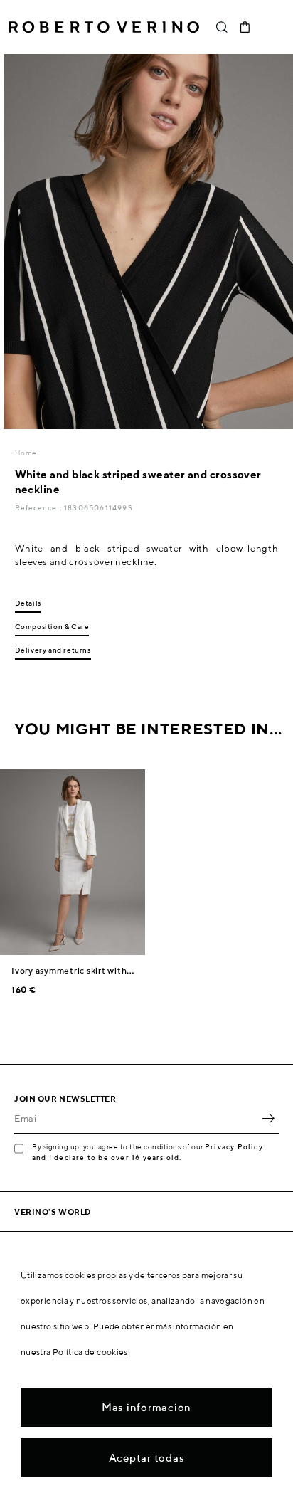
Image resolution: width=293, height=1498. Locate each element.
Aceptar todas (147, 1458)
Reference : (39, 507)
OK (268, 1118)
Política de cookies (90, 1351)
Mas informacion (146, 1407)
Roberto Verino (104, 27)
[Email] (135, 1118)
